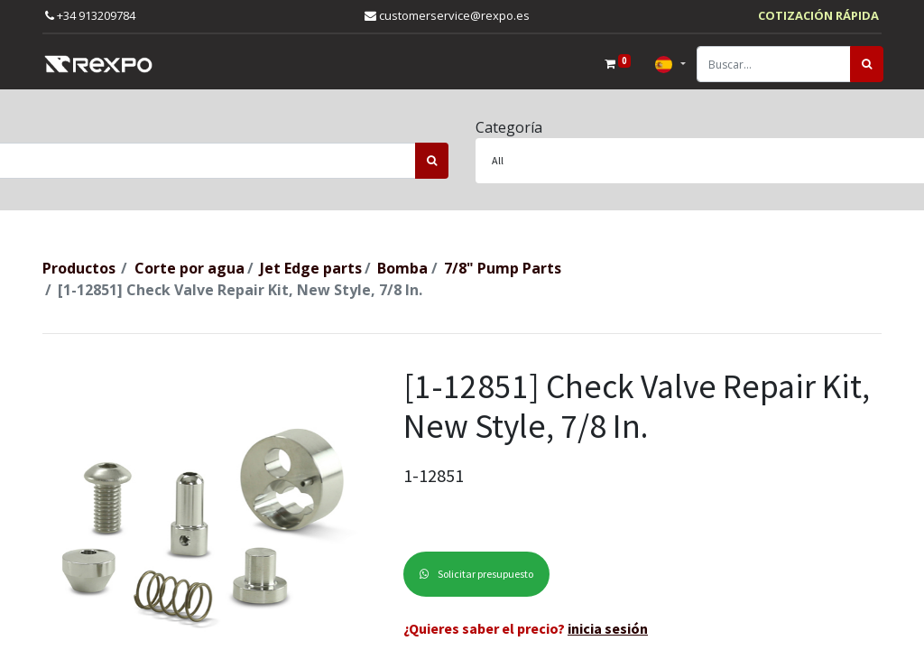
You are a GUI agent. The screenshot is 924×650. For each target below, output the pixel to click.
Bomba (402, 268)
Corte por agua (189, 268)
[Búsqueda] (865, 64)
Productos (79, 268)
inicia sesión (608, 628)
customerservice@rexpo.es (447, 15)
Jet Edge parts (311, 268)
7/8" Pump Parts (502, 268)
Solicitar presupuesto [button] (476, 573)
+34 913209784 (90, 15)
